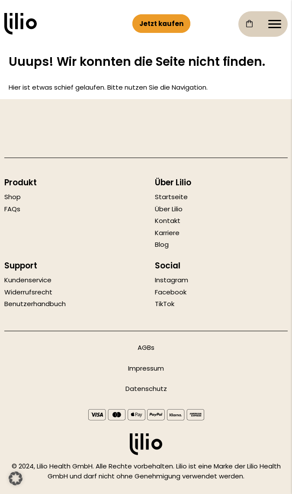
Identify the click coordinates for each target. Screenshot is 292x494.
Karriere (167, 232)
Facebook (170, 292)
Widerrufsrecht (28, 292)
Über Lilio (169, 208)
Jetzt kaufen (161, 23)
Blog (162, 244)
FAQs (12, 208)
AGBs (146, 347)
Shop (12, 196)
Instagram (171, 279)
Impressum (146, 368)
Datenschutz (146, 388)
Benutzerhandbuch (35, 303)
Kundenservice (27, 279)
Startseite (171, 196)
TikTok (164, 303)
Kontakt (167, 220)
